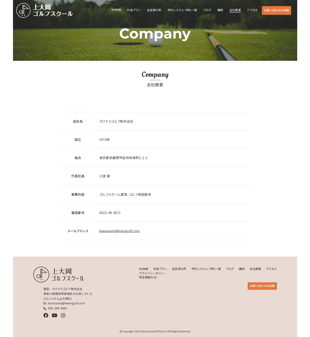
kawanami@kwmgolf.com (119, 230)
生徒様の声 (154, 10)
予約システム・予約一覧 (182, 10)
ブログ (207, 10)
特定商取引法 (148, 277)
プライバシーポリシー (152, 273)
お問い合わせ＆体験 (276, 10)
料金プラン (134, 10)
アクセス (252, 10)
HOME (116, 10)
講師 (220, 10)
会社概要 (235, 10)
